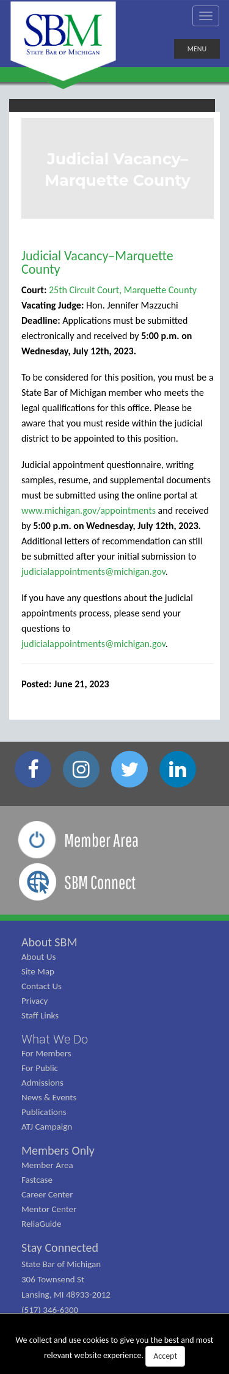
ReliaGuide (41, 1223)
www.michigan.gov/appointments (88, 510)
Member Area (47, 1165)
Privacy (34, 1000)
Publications (44, 1111)
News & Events (48, 1097)
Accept (165, 1356)
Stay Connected (59, 1247)
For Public (39, 1067)
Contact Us (41, 986)
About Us (38, 956)
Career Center (47, 1194)
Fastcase (37, 1179)
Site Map (37, 971)
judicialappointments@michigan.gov (93, 571)
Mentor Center (48, 1209)
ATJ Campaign (46, 1126)
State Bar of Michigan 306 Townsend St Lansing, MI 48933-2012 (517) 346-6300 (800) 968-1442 (66, 1295)
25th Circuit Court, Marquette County (123, 290)
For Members (46, 1053)
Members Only (58, 1150)
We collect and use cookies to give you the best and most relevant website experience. (115, 1351)
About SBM (49, 942)
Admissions (42, 1082)
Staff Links (40, 1015)
